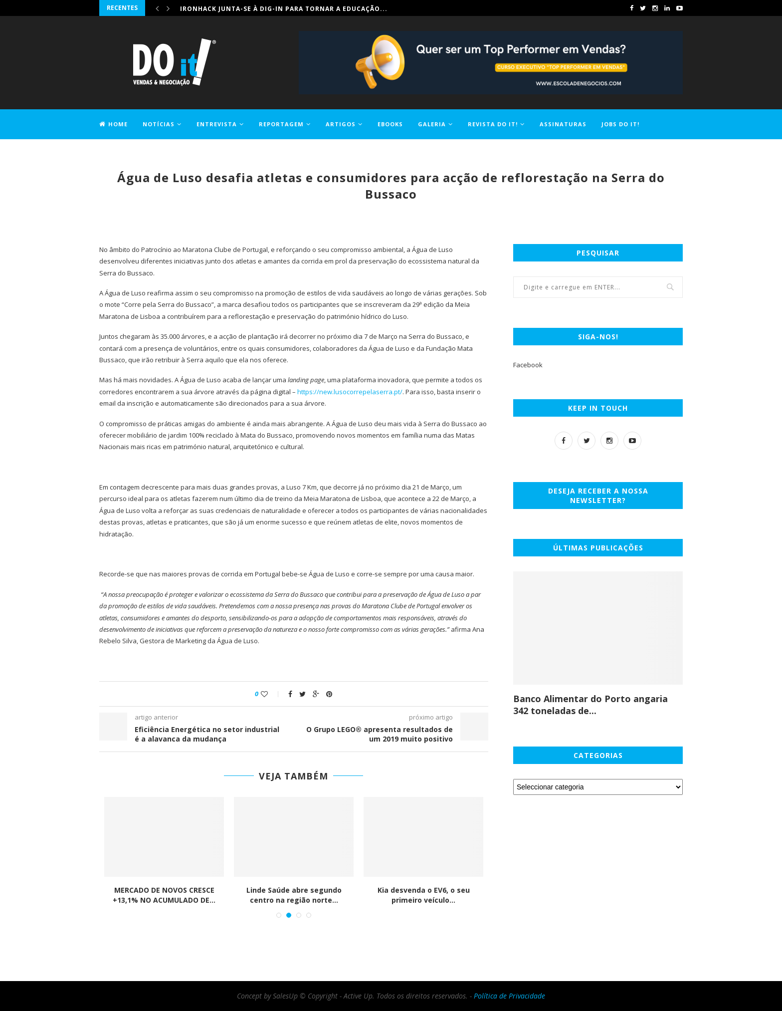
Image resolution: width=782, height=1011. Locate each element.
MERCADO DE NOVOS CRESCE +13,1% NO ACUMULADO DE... (164, 895)
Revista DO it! (493, 124)
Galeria (432, 124)
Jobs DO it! (620, 124)
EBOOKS (390, 124)
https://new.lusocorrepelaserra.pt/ (349, 391)
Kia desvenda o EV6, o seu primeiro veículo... (424, 895)
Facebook (528, 364)
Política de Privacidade (509, 996)
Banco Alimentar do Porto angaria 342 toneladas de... (590, 705)
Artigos (341, 124)
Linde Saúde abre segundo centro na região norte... (294, 895)
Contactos (119, 153)
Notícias (159, 124)
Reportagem (281, 124)
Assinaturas (563, 124)
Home (113, 124)
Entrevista (216, 124)
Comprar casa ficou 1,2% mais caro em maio (264, 7)
